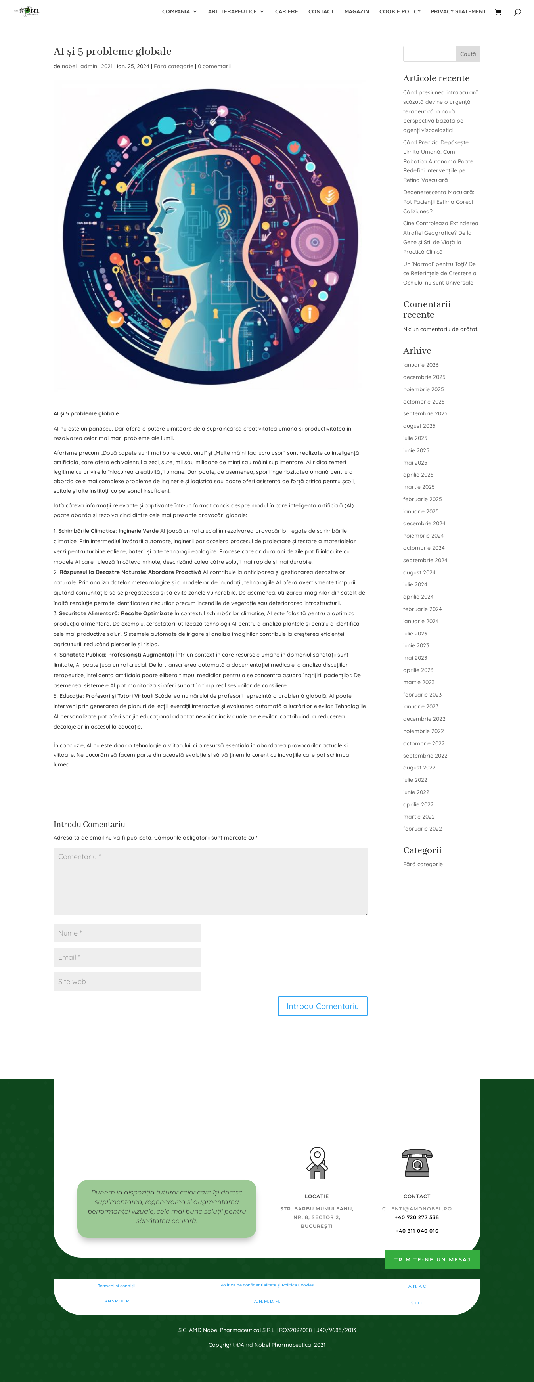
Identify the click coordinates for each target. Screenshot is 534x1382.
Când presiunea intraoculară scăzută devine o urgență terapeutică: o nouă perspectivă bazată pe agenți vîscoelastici (441, 111)
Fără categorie (173, 66)
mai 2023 (415, 657)
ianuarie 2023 (420, 706)
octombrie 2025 (424, 401)
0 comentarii (214, 66)
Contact (321, 12)
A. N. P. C (417, 1286)
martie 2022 (419, 816)
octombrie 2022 (424, 743)
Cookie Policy (400, 12)
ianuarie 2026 (421, 364)
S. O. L (417, 1302)
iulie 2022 (415, 779)
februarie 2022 (422, 828)
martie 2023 (418, 682)
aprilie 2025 (418, 474)
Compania (176, 12)
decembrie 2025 (424, 377)
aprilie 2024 (418, 596)
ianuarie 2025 (421, 511)
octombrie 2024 (424, 547)
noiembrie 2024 (423, 535)
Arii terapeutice (232, 12)
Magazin (357, 12)
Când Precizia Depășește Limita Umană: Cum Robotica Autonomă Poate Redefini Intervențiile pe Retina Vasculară (438, 161)
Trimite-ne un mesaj (432, 1259)
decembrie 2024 (424, 523)
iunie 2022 (416, 792)
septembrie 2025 (425, 413)
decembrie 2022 (424, 718)
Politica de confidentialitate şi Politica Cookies (267, 1285)
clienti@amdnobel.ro (417, 1209)
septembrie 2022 (425, 755)
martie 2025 (419, 486)
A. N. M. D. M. (267, 1301)
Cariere (286, 12)
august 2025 (419, 425)
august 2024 (419, 572)
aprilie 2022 (418, 804)
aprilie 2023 (418, 670)
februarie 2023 (422, 694)
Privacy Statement (458, 12)
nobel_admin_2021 (87, 66)
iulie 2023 (415, 633)
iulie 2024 (415, 584)
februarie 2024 (422, 609)
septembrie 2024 (425, 560)
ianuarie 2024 (421, 621)
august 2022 (419, 767)
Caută (468, 53)
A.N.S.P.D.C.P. (117, 1301)
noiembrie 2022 (423, 731)
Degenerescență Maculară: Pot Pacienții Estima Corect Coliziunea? (438, 202)
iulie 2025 (415, 438)
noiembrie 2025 (423, 389)
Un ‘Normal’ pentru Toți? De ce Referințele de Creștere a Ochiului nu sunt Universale (440, 273)
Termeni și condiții (117, 1285)
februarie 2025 (422, 499)
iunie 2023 (416, 645)
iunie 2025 (416, 450)
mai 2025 (415, 462)
